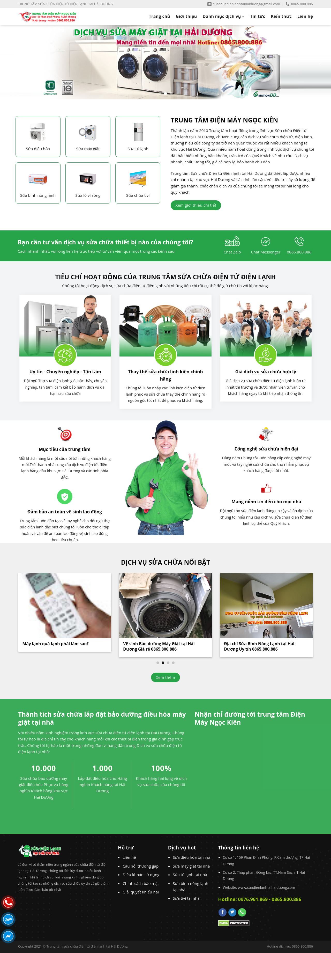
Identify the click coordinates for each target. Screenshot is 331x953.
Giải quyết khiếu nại (141, 891)
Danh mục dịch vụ (223, 16)
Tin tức (257, 16)
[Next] (319, 62)
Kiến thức (281, 16)
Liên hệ (305, 16)
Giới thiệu (186, 16)
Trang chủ (159, 16)
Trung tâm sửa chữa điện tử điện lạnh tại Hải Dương (86, 946)
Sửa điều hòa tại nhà (191, 857)
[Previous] (11, 62)
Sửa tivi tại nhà (186, 898)
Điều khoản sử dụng (141, 874)
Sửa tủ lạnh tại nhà (190, 874)
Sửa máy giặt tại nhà (191, 866)
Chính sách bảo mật (141, 883)
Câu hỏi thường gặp (141, 866)
